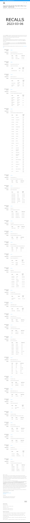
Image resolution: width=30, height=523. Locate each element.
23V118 (11, 357)
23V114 (11, 302)
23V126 (11, 422)
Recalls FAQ (4, 493)
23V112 (11, 268)
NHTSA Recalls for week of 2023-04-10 (8, 508)
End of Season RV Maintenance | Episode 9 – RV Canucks (10, 517)
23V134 (11, 459)
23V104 (11, 175)
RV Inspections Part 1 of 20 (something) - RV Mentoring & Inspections (12, 515)
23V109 (11, 242)
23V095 (11, 62)
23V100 (11, 74)
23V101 (11, 89)
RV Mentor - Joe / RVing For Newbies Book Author (10, 8)
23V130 (11, 434)
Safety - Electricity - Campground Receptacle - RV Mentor (10, 519)
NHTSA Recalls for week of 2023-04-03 (8, 509)
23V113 (11, 290)
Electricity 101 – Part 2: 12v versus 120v (8, 506)
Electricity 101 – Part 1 (6, 507)
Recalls (22, 8)
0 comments (25, 8)
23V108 (11, 231)
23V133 (11, 445)
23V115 (11, 314)
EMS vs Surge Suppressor (22, 519)
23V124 (11, 399)
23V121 (11, 376)
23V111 (11, 254)
